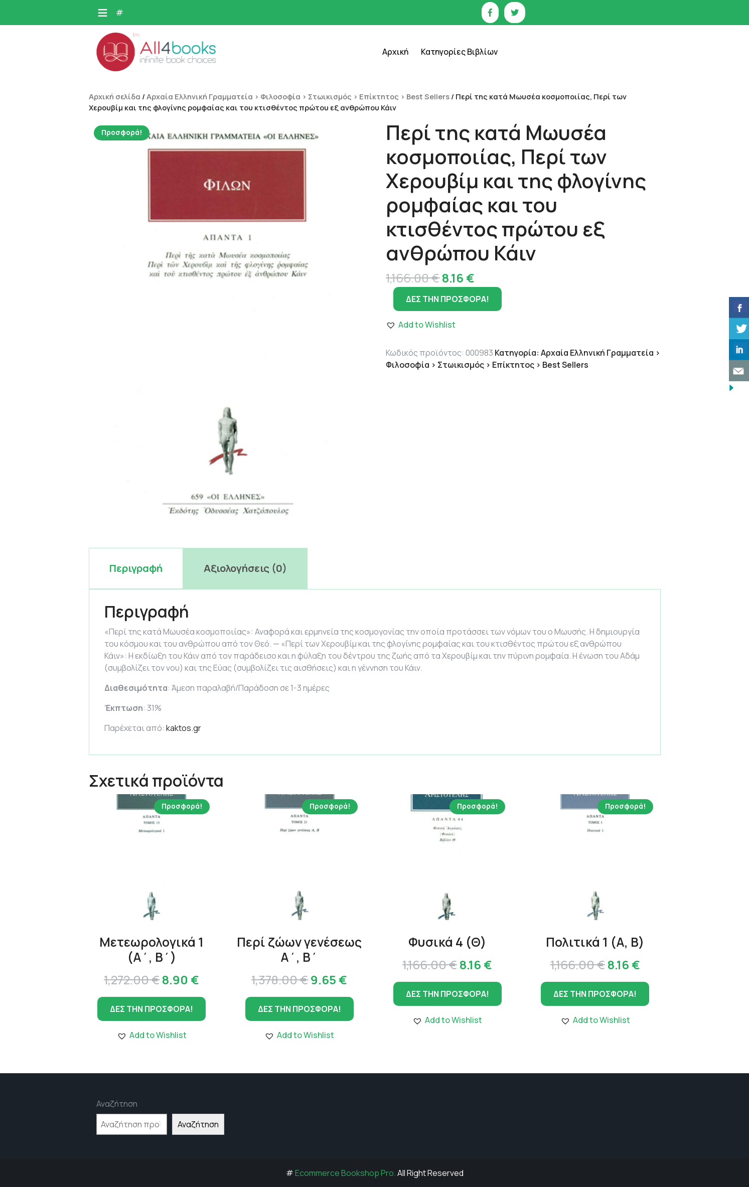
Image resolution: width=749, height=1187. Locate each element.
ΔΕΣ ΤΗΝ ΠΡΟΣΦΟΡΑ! (151, 1008)
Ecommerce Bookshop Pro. (345, 1172)
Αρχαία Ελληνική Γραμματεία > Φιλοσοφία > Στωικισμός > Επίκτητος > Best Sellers (298, 96)
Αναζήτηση (116, 1103)
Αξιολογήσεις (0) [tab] (245, 568)
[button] (152, 1035)
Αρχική (395, 51)
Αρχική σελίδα (114, 96)
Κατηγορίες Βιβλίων (459, 51)
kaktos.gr (183, 727)
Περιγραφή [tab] (136, 568)
